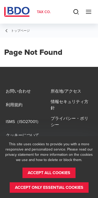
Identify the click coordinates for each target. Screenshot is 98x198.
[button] (49, 173)
